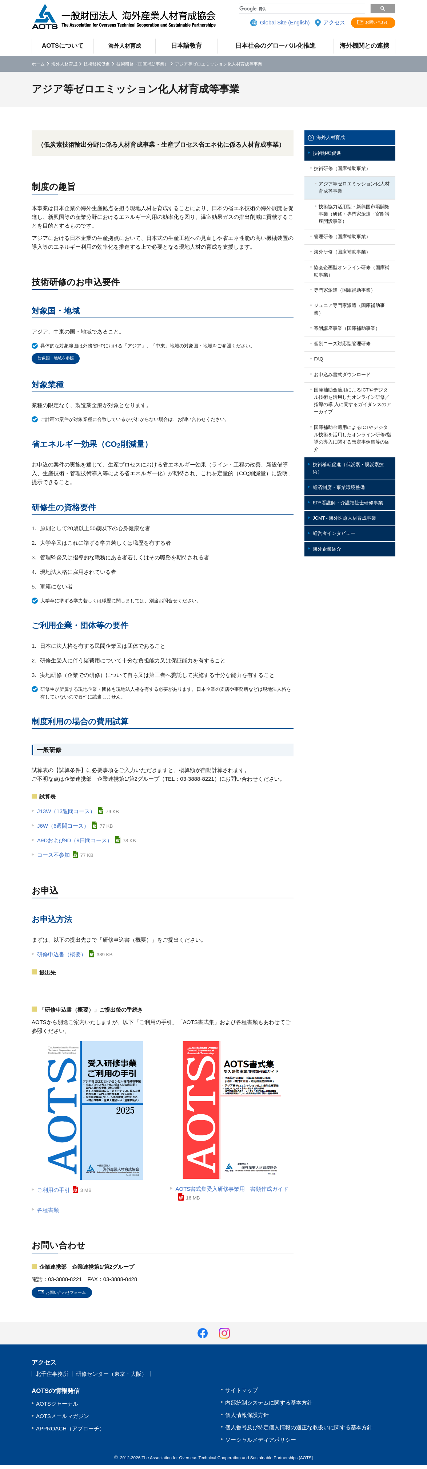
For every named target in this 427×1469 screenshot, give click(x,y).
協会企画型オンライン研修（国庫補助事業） (349, 297)
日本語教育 (186, 45)
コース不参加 (53, 857)
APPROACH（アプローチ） (70, 1432)
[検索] (301, 8)
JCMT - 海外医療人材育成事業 (351, 607)
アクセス (326, 23)
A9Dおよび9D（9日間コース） (74, 842)
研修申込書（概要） (61, 956)
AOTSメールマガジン (62, 1420)
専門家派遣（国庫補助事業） (351, 319)
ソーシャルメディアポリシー (260, 1444)
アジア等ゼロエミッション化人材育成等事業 (354, 197)
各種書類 (48, 1212)
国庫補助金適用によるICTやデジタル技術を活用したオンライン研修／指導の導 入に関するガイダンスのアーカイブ (353, 459)
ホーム (38, 64)
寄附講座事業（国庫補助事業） (349, 369)
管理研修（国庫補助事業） (349, 256)
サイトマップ (241, 1394)
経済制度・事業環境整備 (344, 562)
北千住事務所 (52, 1378)
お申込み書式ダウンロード (349, 428)
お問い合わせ (374, 23)
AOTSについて (63, 45)
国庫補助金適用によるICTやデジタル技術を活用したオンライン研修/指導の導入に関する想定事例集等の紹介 (353, 504)
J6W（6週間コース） (63, 828)
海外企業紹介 (330, 644)
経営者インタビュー (338, 625)
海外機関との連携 (364, 45)
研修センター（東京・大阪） (111, 1378)
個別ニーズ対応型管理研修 (349, 392)
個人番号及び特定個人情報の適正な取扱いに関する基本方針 (298, 1431)
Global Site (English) (277, 23)
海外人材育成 (124, 45)
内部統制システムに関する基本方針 (268, 1406)
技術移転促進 (97, 64)
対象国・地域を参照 (60, 359)
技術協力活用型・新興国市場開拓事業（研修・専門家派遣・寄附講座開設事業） (354, 229)
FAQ (321, 410)
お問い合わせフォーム (72, 1295)
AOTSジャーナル (57, 1408)
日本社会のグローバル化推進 (275, 45)
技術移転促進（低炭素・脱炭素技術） (352, 539)
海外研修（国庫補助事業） (349, 274)
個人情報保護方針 (247, 1419)
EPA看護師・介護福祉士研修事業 (352, 584)
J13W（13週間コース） (66, 813)
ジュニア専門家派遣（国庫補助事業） (351, 342)
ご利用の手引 (53, 1192)
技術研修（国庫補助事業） (142, 64)
